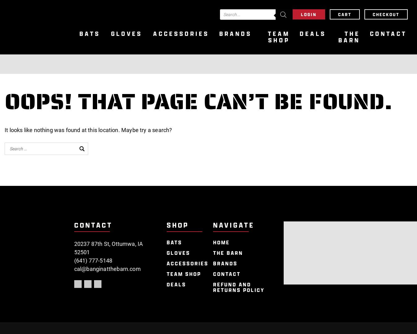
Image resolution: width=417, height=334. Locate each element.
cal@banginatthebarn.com (107, 269)
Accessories (181, 34)
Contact (388, 34)
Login (309, 14)
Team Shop (279, 37)
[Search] (283, 14)
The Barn (349, 37)
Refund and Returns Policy (238, 287)
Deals (313, 34)
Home (221, 243)
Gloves (126, 34)
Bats (90, 34)
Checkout (386, 14)
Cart (344, 14)
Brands (235, 34)
